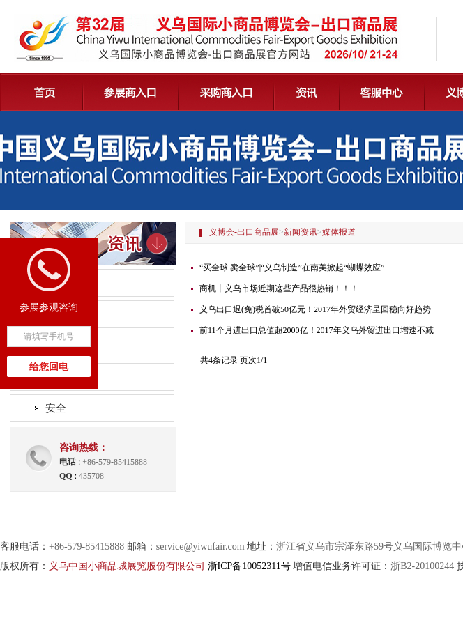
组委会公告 (71, 282)
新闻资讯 (300, 232)
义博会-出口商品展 (244, 232)
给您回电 (48, 367)
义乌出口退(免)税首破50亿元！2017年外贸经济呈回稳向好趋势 (315, 309)
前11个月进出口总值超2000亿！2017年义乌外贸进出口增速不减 (316, 330)
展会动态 (66, 314)
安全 (55, 408)
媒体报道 (66, 345)
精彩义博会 (71, 376)
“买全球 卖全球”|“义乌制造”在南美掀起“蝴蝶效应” (291, 267)
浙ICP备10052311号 (249, 566)
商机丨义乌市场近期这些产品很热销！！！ (278, 288)
